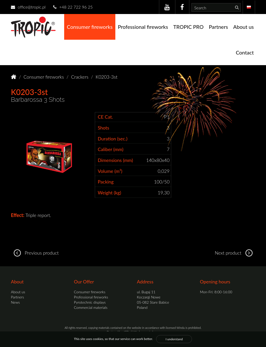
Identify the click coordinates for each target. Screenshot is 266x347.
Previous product (35, 253)
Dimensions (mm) (115, 160)
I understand (174, 339)
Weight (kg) (109, 192)
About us (243, 27)
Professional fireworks (143, 27)
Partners (218, 27)
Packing (106, 182)
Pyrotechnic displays (90, 302)
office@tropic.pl (28, 6)
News (15, 302)
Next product (235, 253)
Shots (103, 128)
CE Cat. (105, 117)
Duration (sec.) (112, 138)
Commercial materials (91, 307)
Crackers (80, 77)
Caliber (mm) (110, 149)
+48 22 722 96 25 (73, 6)
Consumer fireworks (89, 27)
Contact (245, 52)
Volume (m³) (110, 171)
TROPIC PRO (188, 27)
